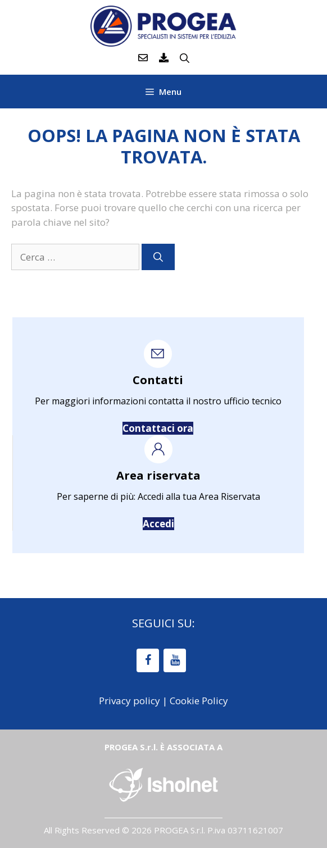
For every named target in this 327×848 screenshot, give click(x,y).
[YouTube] (175, 660)
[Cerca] (158, 257)
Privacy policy (129, 700)
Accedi (158, 523)
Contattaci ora (157, 428)
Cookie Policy (199, 700)
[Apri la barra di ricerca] (184, 58)
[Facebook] (148, 660)
